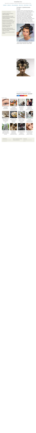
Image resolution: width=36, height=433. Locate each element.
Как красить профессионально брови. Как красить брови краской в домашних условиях (8, 29)
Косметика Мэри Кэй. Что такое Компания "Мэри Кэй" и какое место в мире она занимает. (8, 17)
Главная (5, 5)
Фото (30, 5)
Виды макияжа (15, 5)
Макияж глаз (18, 1)
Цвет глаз (21, 5)
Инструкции (26, 5)
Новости (9, 5)
